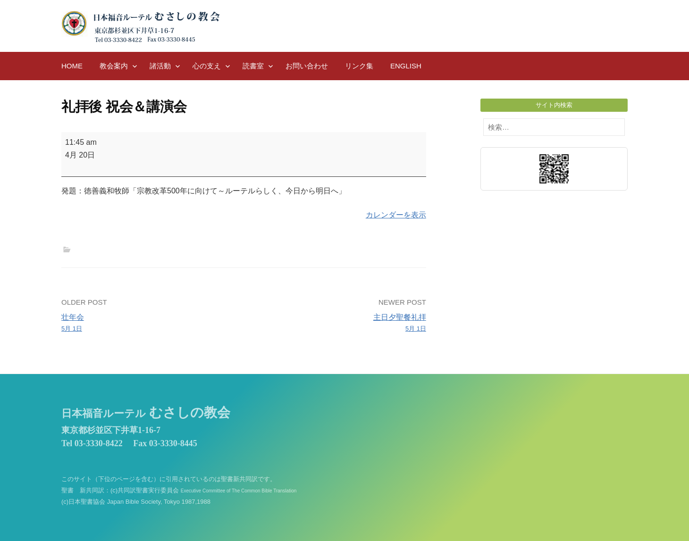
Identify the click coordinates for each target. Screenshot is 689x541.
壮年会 (148, 323)
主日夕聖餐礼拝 (338, 323)
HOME (72, 66)
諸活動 (160, 66)
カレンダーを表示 (396, 215)
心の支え (207, 66)
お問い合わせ (307, 66)
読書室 (253, 66)
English (405, 66)
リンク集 (359, 66)
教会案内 (114, 66)
